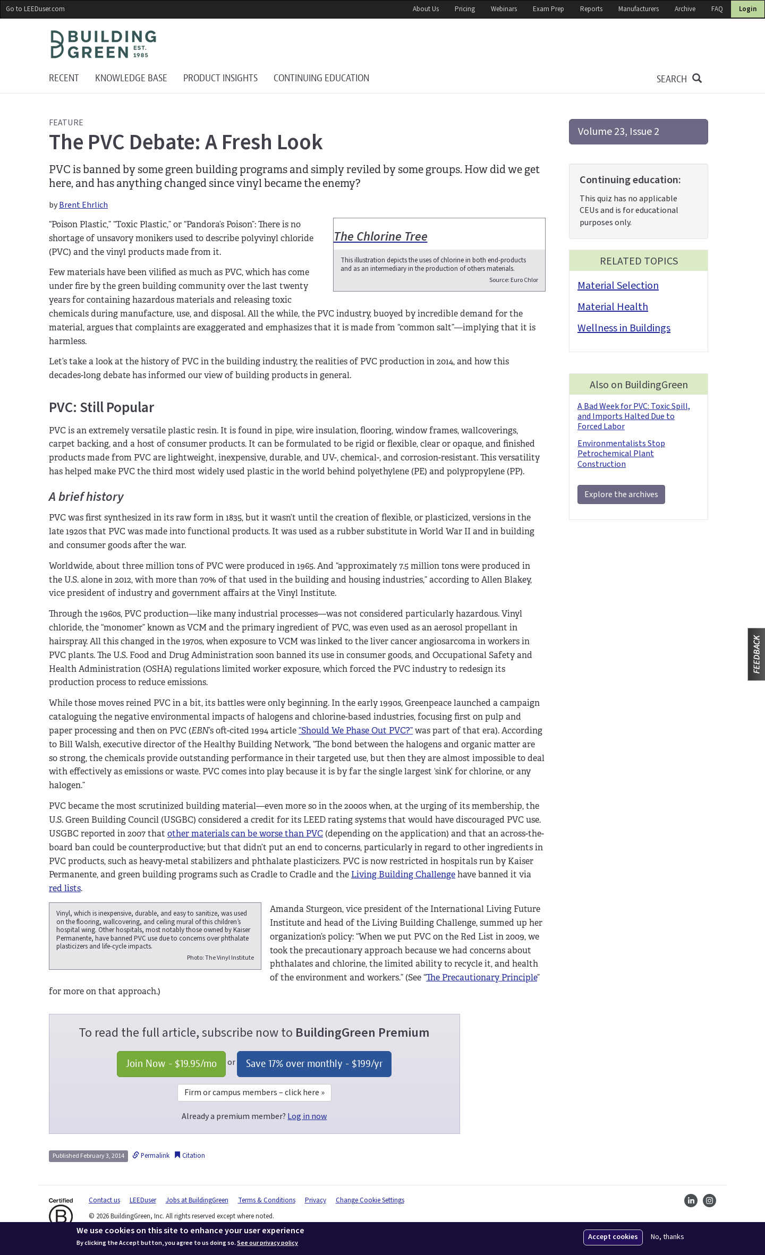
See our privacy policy (267, 1243)
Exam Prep (548, 9)
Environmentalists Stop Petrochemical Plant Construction (621, 453)
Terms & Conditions (266, 1200)
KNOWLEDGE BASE (131, 78)
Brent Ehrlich (83, 205)
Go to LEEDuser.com (35, 9)
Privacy (315, 1200)
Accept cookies (613, 1237)
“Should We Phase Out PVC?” (356, 730)
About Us (426, 9)
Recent (64, 78)
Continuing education (321, 78)
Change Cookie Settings (370, 1200)
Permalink (150, 1155)
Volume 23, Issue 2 (618, 131)
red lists (65, 888)
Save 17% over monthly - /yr (314, 1063)
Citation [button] (189, 1155)
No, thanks (667, 1237)
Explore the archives (621, 494)
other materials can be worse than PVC (245, 833)
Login (747, 9)
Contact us (104, 1200)
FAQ (717, 9)
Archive (685, 9)
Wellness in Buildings (623, 328)
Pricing (465, 9)
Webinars (504, 9)
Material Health (612, 307)
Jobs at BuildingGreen (197, 1200)
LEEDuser (143, 1200)
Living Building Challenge (403, 874)
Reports (591, 9)
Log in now (307, 1116)
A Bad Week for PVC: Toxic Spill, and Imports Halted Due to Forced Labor (633, 416)
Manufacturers (638, 9)
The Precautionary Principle (481, 977)
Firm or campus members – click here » (254, 1092)
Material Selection (618, 285)
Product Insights (220, 78)
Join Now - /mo (171, 1063)
